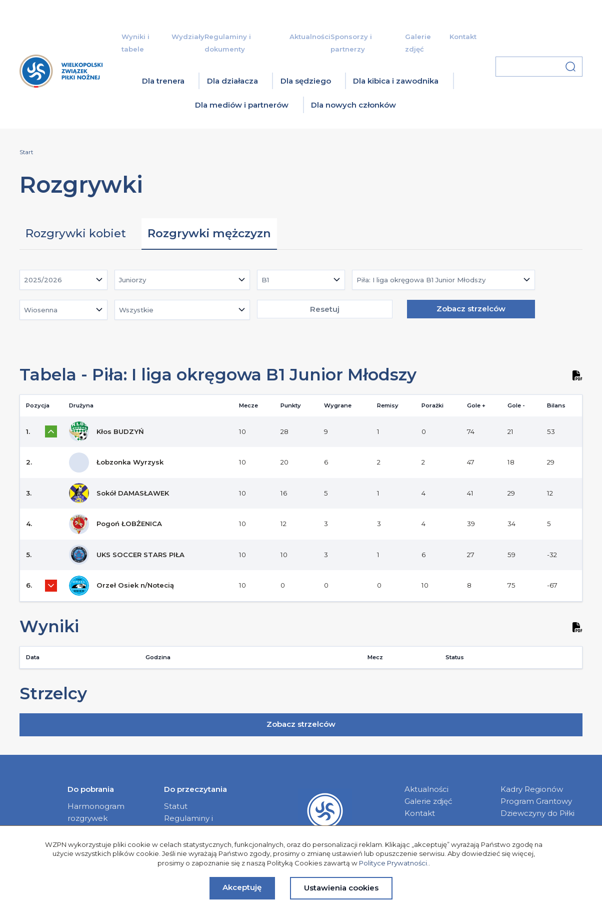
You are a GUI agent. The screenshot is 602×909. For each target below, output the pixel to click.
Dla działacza (232, 81)
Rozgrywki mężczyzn (209, 233)
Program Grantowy (536, 801)
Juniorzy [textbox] (132, 280)
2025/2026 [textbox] (43, 280)
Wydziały (188, 37)
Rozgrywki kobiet (76, 233)
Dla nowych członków (353, 105)
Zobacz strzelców (471, 308)
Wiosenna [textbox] (41, 310)
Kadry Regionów (531, 789)
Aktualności (310, 37)
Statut (176, 806)
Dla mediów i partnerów (241, 105)
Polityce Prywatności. (393, 863)
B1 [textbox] (265, 280)
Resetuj (325, 309)
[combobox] (64, 280)
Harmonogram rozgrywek (96, 812)
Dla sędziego (305, 81)
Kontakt (463, 37)
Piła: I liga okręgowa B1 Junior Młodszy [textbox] (421, 280)
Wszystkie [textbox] (136, 310)
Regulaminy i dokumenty (188, 824)
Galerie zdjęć (428, 801)
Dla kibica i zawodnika (395, 81)
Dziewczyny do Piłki (537, 813)
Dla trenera (163, 81)
